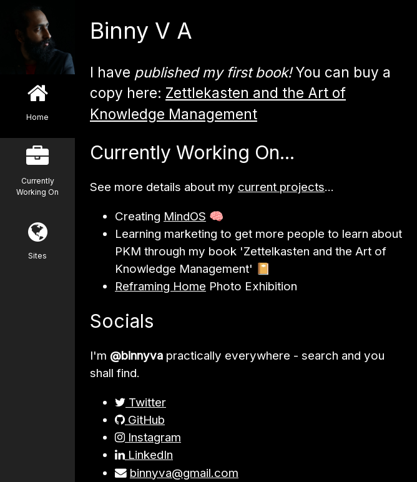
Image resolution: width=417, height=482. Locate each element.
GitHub (140, 420)
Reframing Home (160, 286)
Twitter (140, 402)
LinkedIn (144, 455)
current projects (281, 187)
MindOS (185, 216)
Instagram (148, 437)
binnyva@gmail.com (184, 473)
